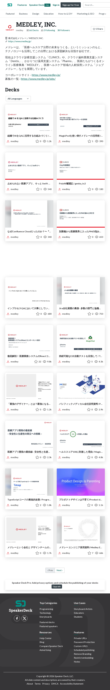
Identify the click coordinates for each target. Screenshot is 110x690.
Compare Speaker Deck (51, 646)
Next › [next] (60, 570)
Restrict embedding (83, 657)
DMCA (54, 683)
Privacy (46, 683)
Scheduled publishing (84, 650)
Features (22, 4)
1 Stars (98, 28)
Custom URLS (81, 646)
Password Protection (84, 642)
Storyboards (46, 616)
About (30, 683)
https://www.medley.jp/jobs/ (38, 78)
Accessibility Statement (71, 683)
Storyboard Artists (83, 609)
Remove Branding (82, 653)
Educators (79, 612)
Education (49, 13)
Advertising (45, 650)
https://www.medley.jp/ (19, 41)
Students (78, 616)
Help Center (46, 638)
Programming (46, 609)
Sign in (56, 4)
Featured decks (47, 622)
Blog (42, 642)
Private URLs (80, 638)
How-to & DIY (65, 13)
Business (23, 13)
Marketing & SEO (85, 13)
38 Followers (63, 30)
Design (35, 13)
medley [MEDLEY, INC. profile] (12, 141)
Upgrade (57, 586)
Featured (10, 13)
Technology (45, 612)
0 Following (49, 30)
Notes (77, 661)
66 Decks (34, 30)
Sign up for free (70, 4)
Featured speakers (49, 626)
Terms (38, 683)
